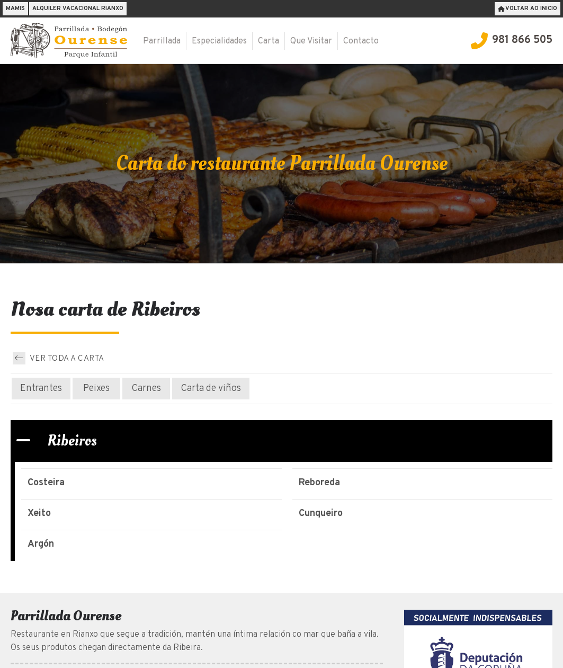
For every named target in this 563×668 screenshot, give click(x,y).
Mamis (15, 8)
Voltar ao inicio (527, 8)
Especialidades (219, 41)
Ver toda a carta (58, 358)
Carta (268, 41)
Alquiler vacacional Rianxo (77, 8)
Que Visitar (311, 41)
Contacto (361, 41)
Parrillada (162, 41)
